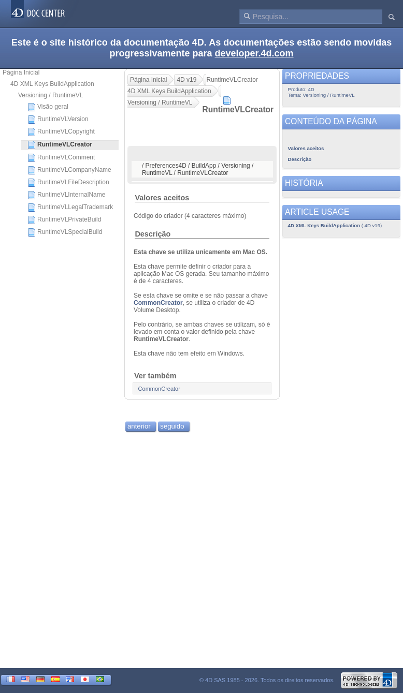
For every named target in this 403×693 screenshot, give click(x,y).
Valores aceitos (162, 198)
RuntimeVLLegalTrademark (70, 207)
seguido (172, 426)
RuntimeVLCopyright (61, 132)
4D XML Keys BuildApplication (52, 83)
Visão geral (47, 107)
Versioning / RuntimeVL (50, 95)
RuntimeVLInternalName (66, 195)
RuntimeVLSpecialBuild (64, 232)
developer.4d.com (254, 53)
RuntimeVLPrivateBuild (64, 220)
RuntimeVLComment (61, 158)
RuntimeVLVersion (58, 119)
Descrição (152, 234)
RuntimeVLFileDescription (68, 183)
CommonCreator (158, 302)
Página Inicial (21, 72)
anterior (139, 426)
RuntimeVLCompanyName (69, 170)
